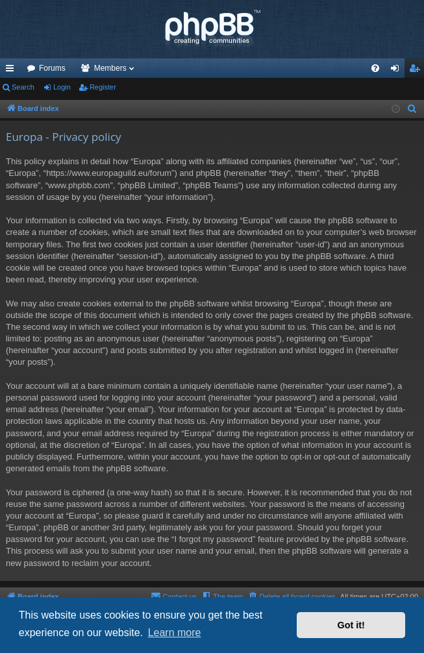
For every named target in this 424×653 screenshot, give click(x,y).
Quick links (12, 71)
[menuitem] (375, 68)
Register (103, 87)
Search (23, 87)
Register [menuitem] (417, 71)
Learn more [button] (174, 632)
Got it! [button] (351, 625)
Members (110, 68)
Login (62, 87)
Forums (52, 68)
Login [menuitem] (398, 71)
